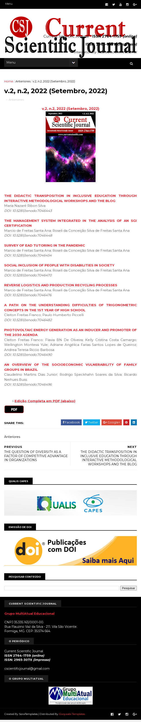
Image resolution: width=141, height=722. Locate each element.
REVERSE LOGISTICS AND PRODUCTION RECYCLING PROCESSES (60, 287)
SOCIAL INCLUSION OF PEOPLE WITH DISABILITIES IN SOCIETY (59, 268)
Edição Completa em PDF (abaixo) (45, 403)
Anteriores (23, 83)
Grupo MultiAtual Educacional (29, 616)
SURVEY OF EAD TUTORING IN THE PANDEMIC (44, 248)
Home (8, 83)
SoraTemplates (28, 716)
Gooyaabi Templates (72, 716)
